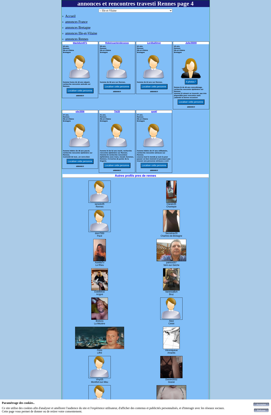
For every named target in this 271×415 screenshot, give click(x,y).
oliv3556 (80, 111)
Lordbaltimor (154, 43)
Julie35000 (191, 43)
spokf (154, 111)
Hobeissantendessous (117, 43)
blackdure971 (80, 43)
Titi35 (117, 111)
